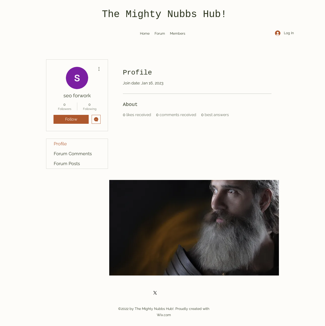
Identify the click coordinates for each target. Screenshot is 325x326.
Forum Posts (67, 163)
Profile (60, 143)
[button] (194, 228)
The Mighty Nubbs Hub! (164, 14)
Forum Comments (73, 153)
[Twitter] (155, 292)
